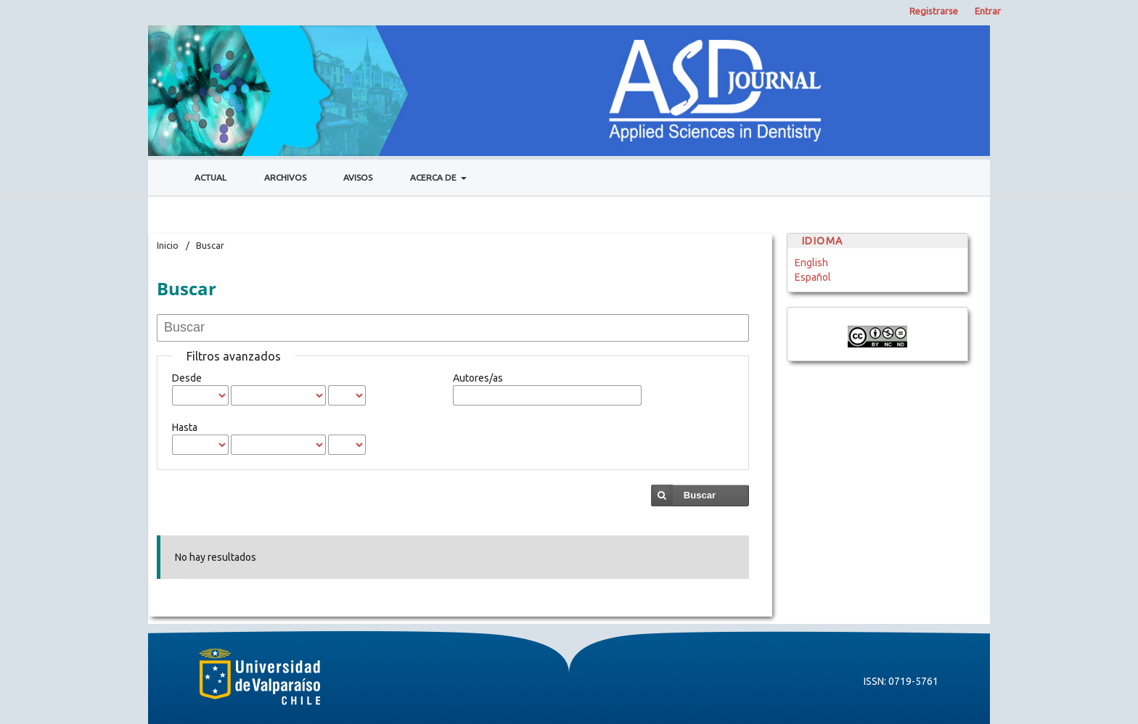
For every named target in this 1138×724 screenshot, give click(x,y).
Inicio (168, 245)
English (811, 262)
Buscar (700, 495)
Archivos (285, 177)
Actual (210, 177)
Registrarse (933, 11)
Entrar (988, 11)
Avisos (357, 177)
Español (813, 277)
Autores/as (478, 378)
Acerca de (434, 177)
